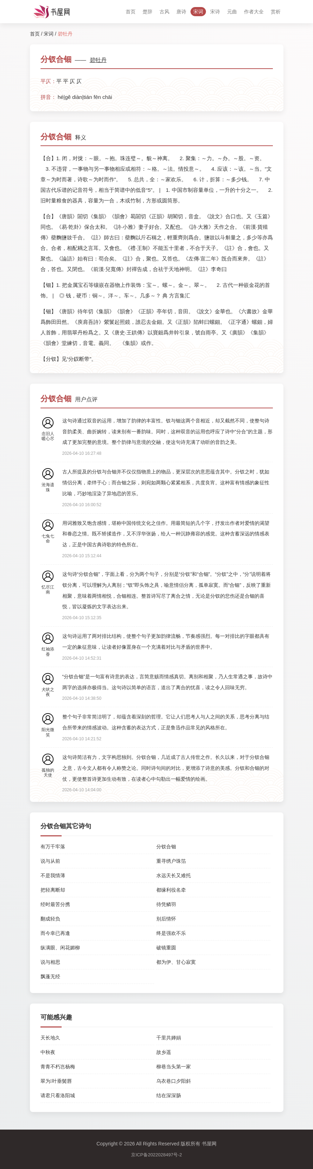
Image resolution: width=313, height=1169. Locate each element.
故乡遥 (163, 1052)
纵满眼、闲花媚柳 (60, 947)
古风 (164, 11)
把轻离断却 (52, 890)
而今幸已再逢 (55, 933)
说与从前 (50, 861)
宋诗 (215, 11)
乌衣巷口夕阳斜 (173, 1081)
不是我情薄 (52, 875)
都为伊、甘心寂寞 (176, 962)
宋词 (198, 11)
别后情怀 (166, 919)
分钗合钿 (166, 846)
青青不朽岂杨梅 (57, 1066)
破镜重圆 (166, 947)
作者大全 (254, 11)
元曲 (232, 11)
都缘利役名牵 (171, 890)
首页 (131, 11)
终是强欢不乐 (171, 933)
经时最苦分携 (55, 904)
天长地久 (50, 1038)
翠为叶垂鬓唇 (56, 1081)
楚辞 (147, 11)
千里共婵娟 (168, 1038)
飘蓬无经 (50, 976)
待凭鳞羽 (166, 904)
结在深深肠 (168, 1095)
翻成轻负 (50, 919)
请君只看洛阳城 (57, 1095)
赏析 (276, 11)
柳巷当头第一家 (173, 1066)
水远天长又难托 (173, 875)
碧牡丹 (98, 60)
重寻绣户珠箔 (171, 861)
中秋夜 (47, 1052)
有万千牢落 (52, 846)
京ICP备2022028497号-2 (156, 1154)
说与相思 (50, 962)
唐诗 (181, 11)
